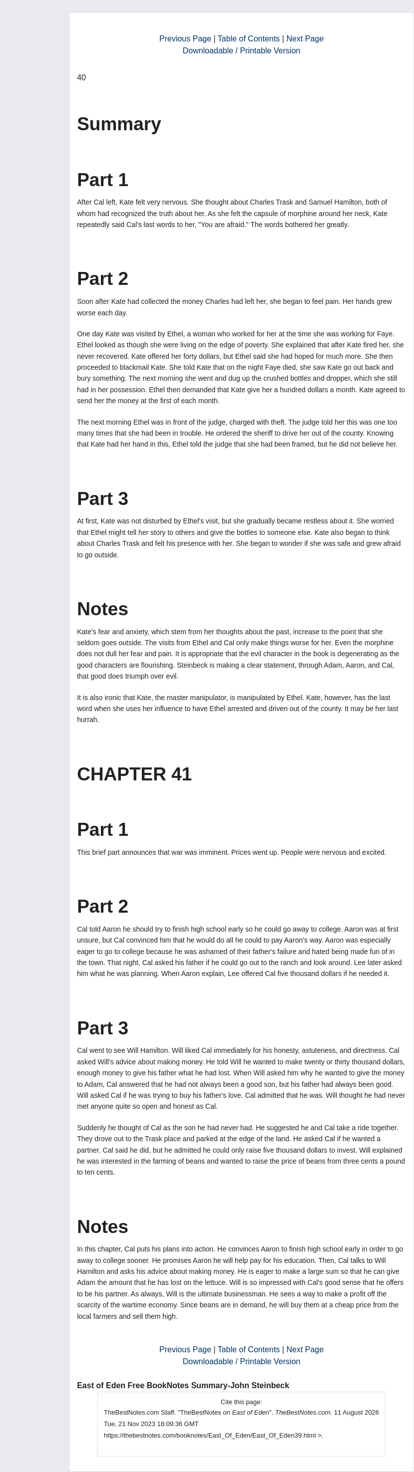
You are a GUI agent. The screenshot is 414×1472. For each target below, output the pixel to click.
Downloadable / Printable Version (242, 50)
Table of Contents (249, 38)
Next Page (305, 38)
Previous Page (185, 38)
